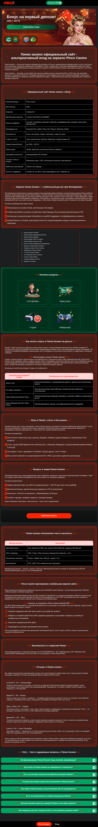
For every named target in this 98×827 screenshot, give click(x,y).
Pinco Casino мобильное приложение (36, 244)
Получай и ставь (31, 27)
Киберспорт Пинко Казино (32, 250)
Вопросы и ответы (30, 261)
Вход (57, 824)
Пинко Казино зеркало (31, 237)
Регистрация (44, 824)
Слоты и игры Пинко (30, 257)
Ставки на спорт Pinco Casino (34, 248)
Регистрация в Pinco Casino (33, 239)
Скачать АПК (53, 3)
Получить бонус (49, 516)
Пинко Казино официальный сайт (35, 235)
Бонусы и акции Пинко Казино (34, 246)
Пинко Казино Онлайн (31, 233)
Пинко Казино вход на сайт (33, 241)
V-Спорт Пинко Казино (31, 252)
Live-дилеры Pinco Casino (33, 255)
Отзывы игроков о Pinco (32, 259)
